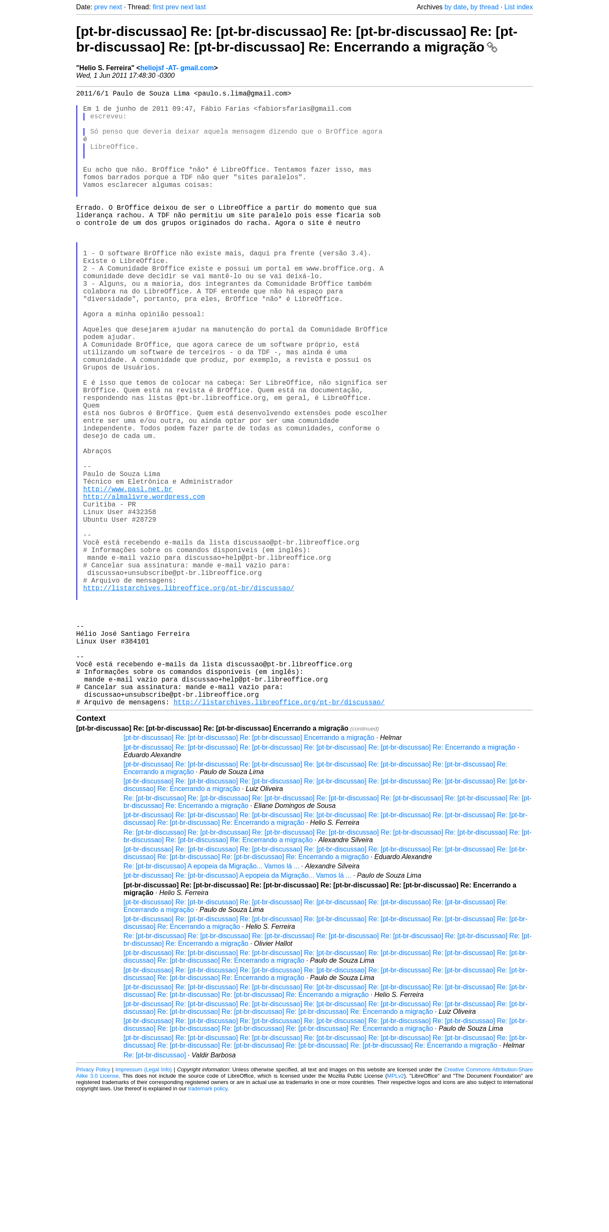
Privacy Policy (93, 1206)
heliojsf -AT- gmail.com (177, 67)
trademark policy (208, 1225)
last (200, 7)
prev (100, 7)
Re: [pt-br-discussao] (154, 1192)
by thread (484, 7)
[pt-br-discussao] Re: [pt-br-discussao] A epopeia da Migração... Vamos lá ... (237, 1012)
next (115, 7)
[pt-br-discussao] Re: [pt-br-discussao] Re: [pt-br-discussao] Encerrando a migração (248, 874)
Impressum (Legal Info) (143, 1206)
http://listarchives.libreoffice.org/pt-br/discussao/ (188, 699)
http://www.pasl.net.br (128, 578)
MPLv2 (395, 1213)
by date (455, 7)
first (158, 7)
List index (518, 7)
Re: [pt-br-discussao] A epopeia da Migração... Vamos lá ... (211, 1003)
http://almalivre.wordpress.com (144, 587)
